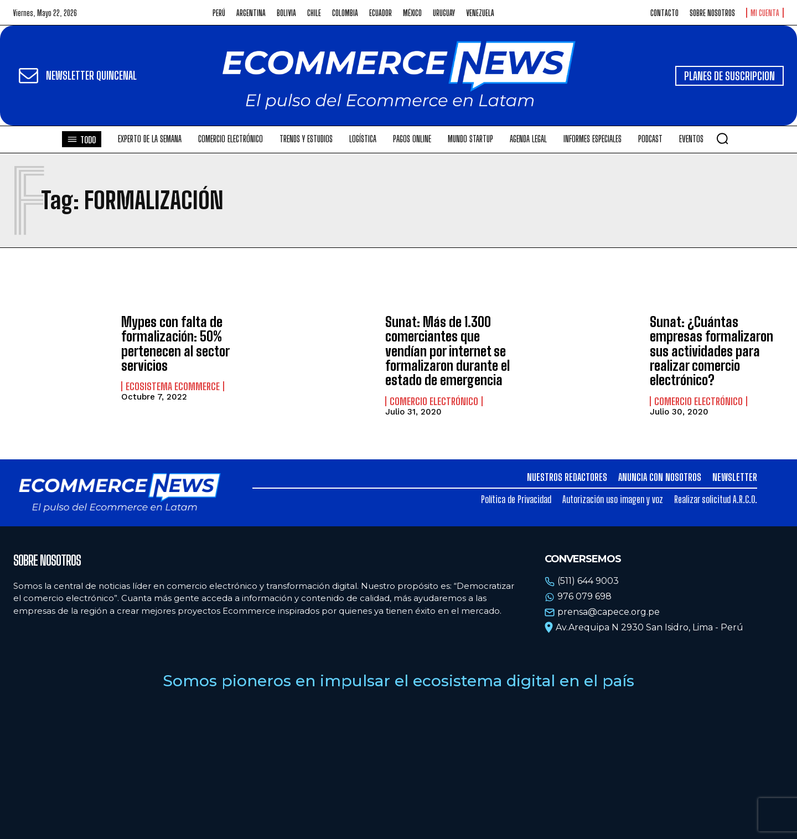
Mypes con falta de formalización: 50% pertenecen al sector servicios (175, 344)
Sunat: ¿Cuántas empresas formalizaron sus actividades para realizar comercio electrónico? (711, 351)
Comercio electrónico (434, 401)
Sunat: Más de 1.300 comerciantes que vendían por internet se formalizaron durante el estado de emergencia (447, 351)
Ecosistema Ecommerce (173, 386)
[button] (722, 138)
